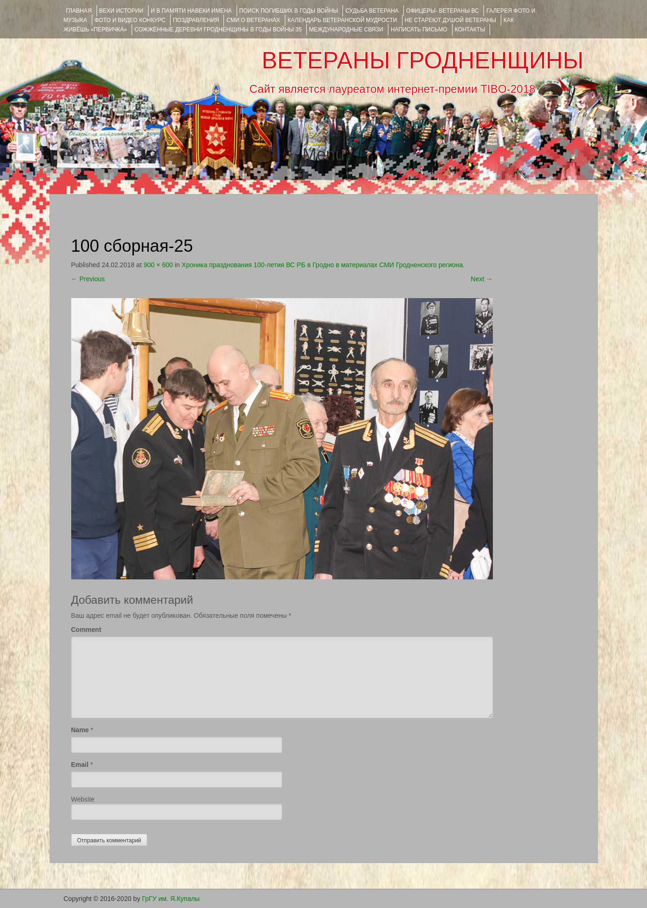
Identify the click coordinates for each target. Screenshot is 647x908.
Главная (79, 11)
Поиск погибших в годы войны (288, 11)
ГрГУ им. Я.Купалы (171, 898)
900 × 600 (158, 265)
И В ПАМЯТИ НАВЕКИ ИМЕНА (191, 11)
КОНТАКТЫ (470, 29)
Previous (88, 279)
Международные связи (346, 29)
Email (80, 764)
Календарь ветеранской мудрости (342, 20)
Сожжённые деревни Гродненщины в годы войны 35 (218, 29)
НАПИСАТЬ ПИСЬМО (419, 29)
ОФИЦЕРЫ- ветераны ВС (442, 11)
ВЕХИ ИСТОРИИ (121, 11)
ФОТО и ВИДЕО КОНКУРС (130, 20)
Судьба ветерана (372, 11)
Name (80, 730)
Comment (86, 629)
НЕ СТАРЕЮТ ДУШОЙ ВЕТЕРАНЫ (450, 20)
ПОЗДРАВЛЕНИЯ (196, 20)
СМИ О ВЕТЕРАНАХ (253, 20)
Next (482, 279)
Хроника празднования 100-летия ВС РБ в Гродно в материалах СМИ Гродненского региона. (323, 265)
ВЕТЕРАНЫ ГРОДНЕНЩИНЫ (422, 60)
